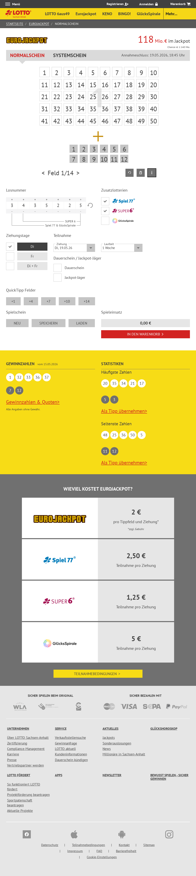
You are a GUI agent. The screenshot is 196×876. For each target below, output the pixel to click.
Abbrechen (127, 104)
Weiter (69, 104)
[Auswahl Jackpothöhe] (103, 36)
